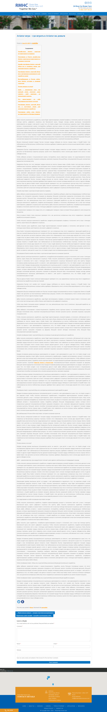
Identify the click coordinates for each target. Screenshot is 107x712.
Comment (20, 626)
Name (19, 643)
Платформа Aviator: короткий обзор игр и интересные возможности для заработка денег (29, 74)
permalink (44, 607)
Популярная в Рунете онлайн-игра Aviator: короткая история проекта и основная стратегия (29, 59)
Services (37, 14)
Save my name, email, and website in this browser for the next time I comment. (37, 658)
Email (55, 643)
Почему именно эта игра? (25, 86)
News (31, 607)
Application (64, 14)
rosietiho (35, 43)
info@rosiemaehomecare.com (81, 698)
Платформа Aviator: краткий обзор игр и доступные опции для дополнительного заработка (29, 107)
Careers (44, 14)
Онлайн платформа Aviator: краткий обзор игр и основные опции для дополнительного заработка (29, 66)
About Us (30, 14)
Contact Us (80, 14)
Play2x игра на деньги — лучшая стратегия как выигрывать (35, 613)
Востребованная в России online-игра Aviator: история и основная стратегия (29, 81)
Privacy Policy (48, 708)
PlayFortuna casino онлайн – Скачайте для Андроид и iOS (34, 615)
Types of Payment (59, 706)
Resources (72, 14)
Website (19, 650)
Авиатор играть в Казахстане (43, 362)
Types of (53, 14)
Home (24, 14)
